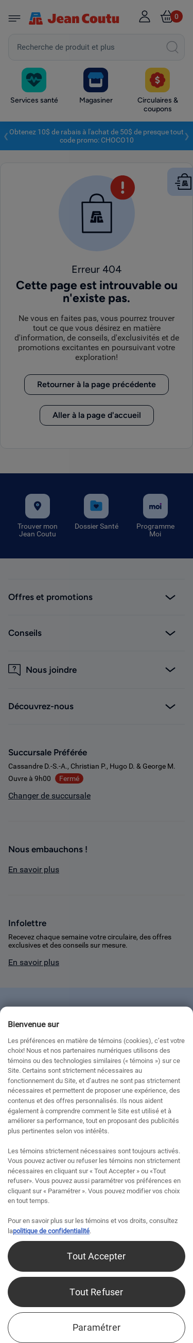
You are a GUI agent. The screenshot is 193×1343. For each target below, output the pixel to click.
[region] (96, 1175)
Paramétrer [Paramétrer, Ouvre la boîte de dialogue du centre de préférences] (96, 1327)
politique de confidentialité (51, 1231)
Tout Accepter (96, 1256)
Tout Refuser (96, 1292)
